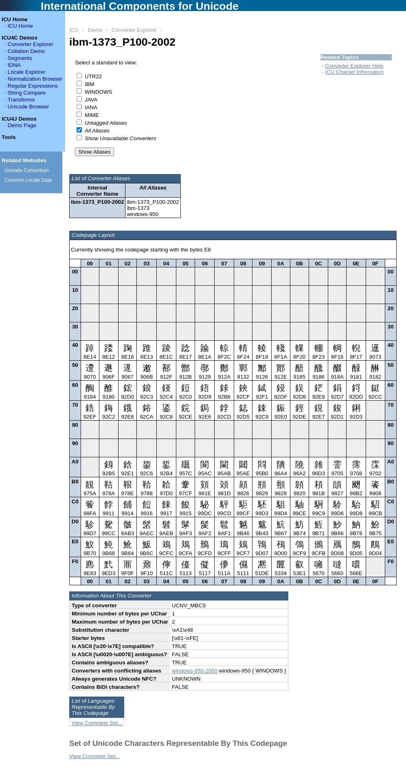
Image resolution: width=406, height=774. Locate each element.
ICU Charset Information (354, 72)
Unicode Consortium (26, 170)
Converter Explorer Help (354, 66)
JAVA (91, 100)
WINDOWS (98, 92)
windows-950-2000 (194, 676)
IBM (89, 84)
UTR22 (93, 76)
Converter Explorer (134, 30)
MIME (92, 115)
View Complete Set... (97, 728)
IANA (91, 107)
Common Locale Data (28, 180)
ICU (74, 30)
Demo (95, 30)
